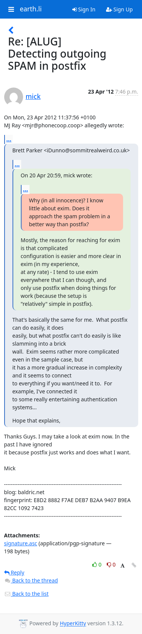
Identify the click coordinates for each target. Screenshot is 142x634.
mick (33, 96)
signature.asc (20, 543)
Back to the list (26, 593)
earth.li (31, 9)
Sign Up (119, 9)
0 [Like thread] (97, 564)
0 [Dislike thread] (111, 564)
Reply (14, 572)
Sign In (83, 9)
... (9, 139)
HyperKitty (73, 623)
